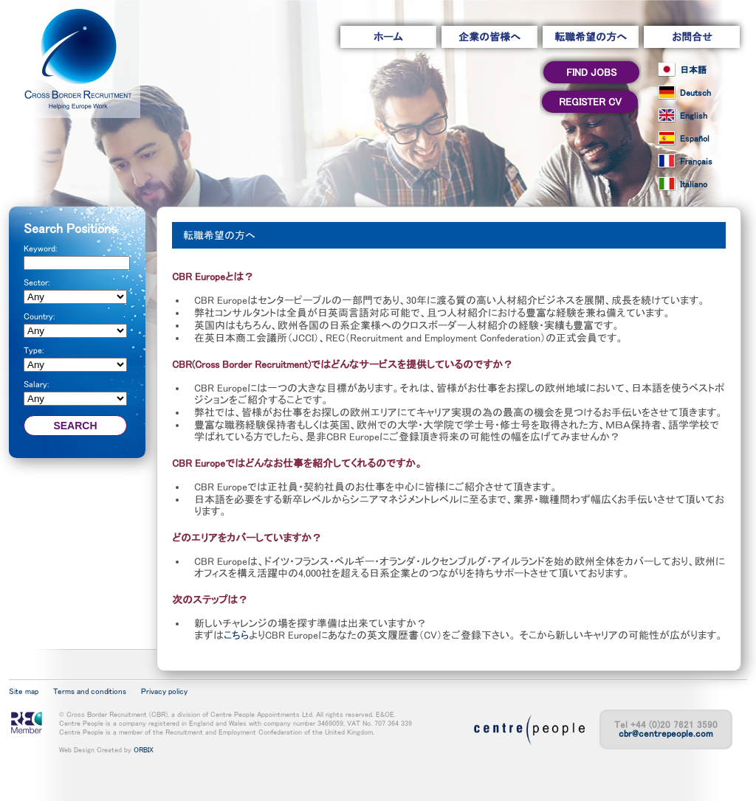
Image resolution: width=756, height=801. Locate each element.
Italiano (693, 184)
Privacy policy (164, 691)
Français (696, 161)
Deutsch (695, 93)
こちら (236, 635)
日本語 (693, 70)
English (693, 115)
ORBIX (144, 749)
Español (694, 138)
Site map (23, 691)
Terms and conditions (89, 691)
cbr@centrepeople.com (666, 733)
